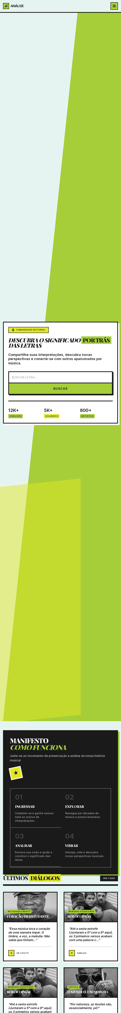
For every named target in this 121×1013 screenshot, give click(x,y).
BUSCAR (60, 388)
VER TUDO (109, 878)
